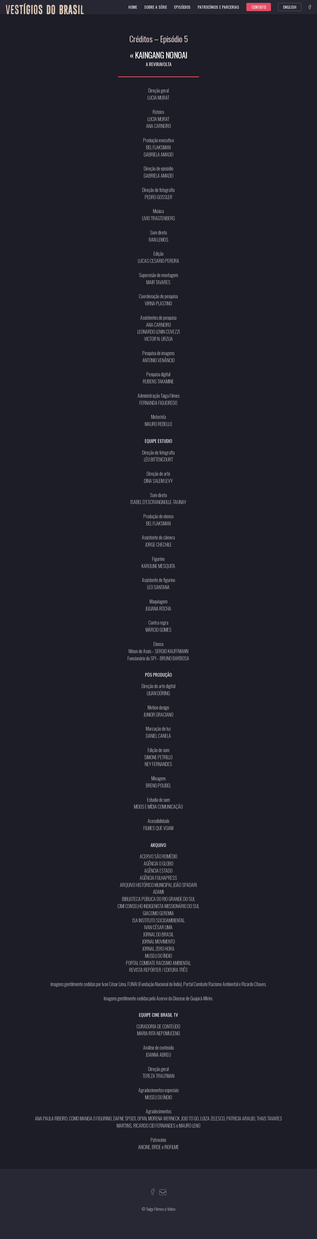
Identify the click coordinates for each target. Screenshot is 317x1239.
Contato (259, 7)
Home (132, 7)
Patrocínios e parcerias (218, 7)
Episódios (182, 7)
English (289, 7)
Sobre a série (155, 7)
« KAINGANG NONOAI (158, 55)
